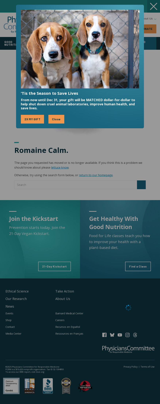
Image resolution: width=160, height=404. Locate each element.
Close (56, 119)
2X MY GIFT (32, 119)
